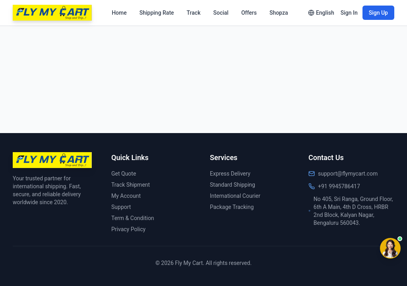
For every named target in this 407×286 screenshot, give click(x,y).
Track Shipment (130, 185)
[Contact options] (390, 248)
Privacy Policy (128, 229)
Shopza (278, 13)
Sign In (349, 13)
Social (220, 13)
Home (119, 13)
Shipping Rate (157, 13)
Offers (249, 13)
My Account (126, 196)
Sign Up (378, 13)
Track (194, 13)
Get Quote (123, 173)
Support (121, 207)
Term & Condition (132, 218)
